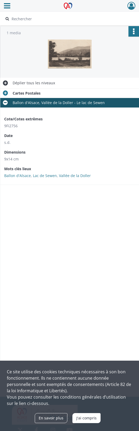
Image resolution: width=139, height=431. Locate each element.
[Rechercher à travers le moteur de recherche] (66, 19)
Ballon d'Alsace (17, 175)
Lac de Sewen (45, 175)
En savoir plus (51, 417)
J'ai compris (86, 417)
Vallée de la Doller (75, 175)
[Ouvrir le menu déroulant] (7, 6)
